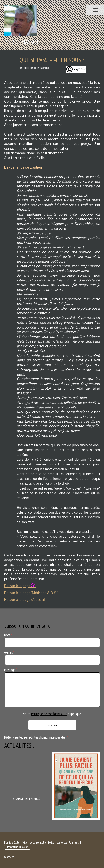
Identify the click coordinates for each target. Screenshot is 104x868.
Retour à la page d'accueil (24, 599)
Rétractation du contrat (17, 847)
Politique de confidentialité (49, 713)
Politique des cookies (57, 842)
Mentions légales (11, 842)
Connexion (9, 857)
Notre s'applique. (52, 713)
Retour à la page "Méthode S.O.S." (31, 592)
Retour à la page (20, 585)
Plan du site (74, 842)
